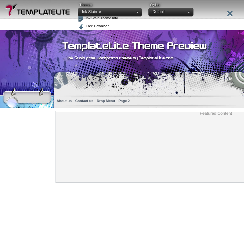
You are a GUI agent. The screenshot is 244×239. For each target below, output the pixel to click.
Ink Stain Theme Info (102, 18)
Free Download (98, 26)
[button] (110, 12)
